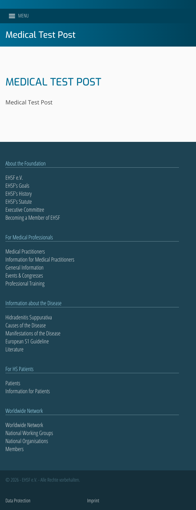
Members (14, 449)
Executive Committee (24, 210)
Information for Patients (27, 391)
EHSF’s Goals (17, 186)
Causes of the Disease (25, 325)
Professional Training (25, 283)
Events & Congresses (24, 275)
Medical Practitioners (25, 251)
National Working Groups (29, 433)
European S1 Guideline (27, 341)
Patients (12, 383)
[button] (23, 16)
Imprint (93, 500)
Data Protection (17, 500)
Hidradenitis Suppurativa (28, 317)
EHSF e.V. (14, 178)
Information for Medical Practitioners (39, 259)
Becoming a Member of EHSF (32, 218)
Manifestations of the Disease (33, 333)
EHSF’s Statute (18, 202)
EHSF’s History (18, 194)
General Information (24, 267)
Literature (14, 349)
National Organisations (26, 441)
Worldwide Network (24, 425)
